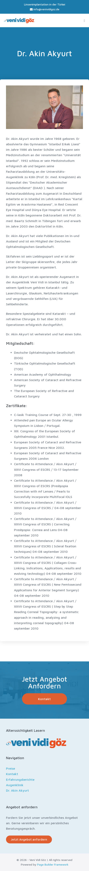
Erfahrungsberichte (20, 779)
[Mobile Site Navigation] (84, 20)
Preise (10, 768)
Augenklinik (14, 785)
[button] (44, 699)
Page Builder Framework (52, 864)
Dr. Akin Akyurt (17, 790)
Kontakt (12, 774)
